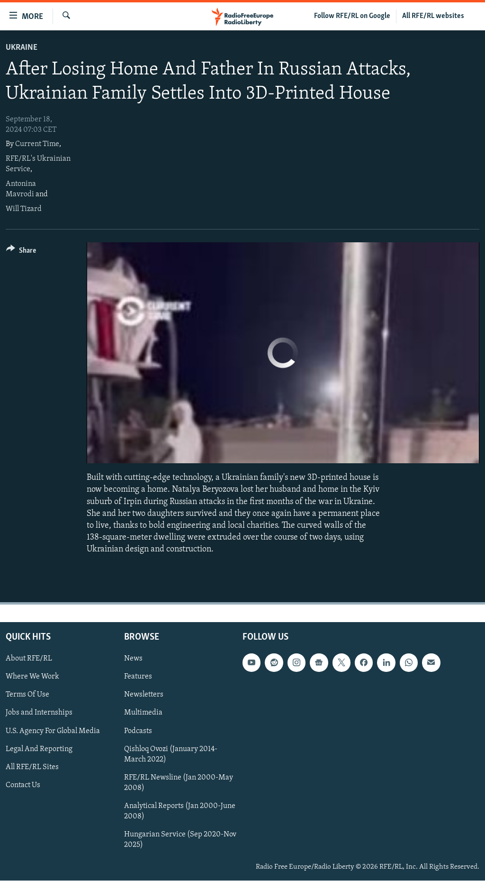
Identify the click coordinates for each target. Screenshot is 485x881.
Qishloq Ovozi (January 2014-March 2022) (170, 754)
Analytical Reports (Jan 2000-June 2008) (179, 811)
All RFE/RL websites (433, 16)
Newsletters (143, 695)
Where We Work (32, 677)
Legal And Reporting (39, 749)
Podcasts (138, 731)
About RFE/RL (29, 659)
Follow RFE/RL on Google (352, 16)
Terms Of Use (27, 695)
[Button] (21, 252)
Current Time (37, 144)
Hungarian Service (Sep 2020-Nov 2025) (180, 840)
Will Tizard (24, 209)
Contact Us (23, 785)
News (133, 659)
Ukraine (21, 47)
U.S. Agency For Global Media (53, 731)
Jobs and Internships (39, 713)
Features (138, 677)
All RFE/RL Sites (32, 767)
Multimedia (143, 713)
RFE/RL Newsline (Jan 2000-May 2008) (178, 783)
